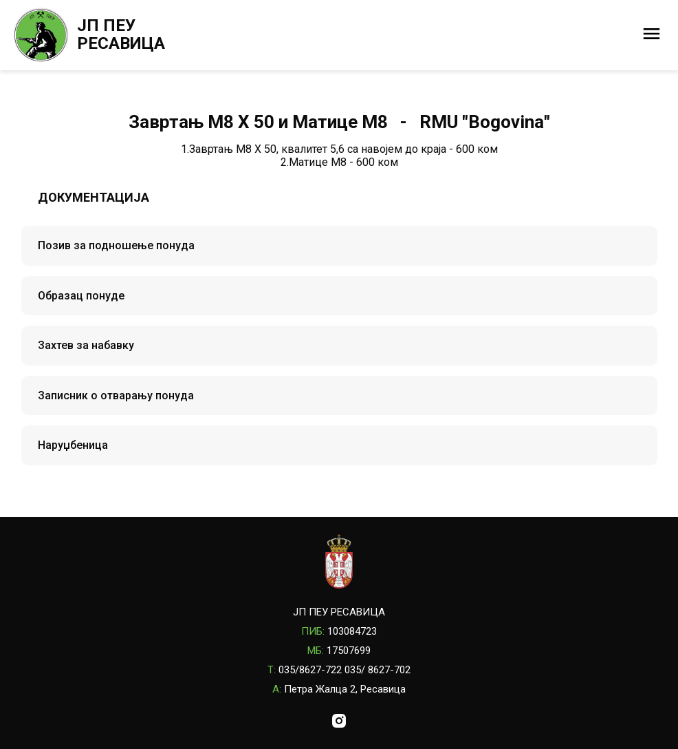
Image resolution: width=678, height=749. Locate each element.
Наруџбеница (73, 445)
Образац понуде (81, 295)
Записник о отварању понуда (116, 395)
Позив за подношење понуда (116, 245)
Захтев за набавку (86, 345)
